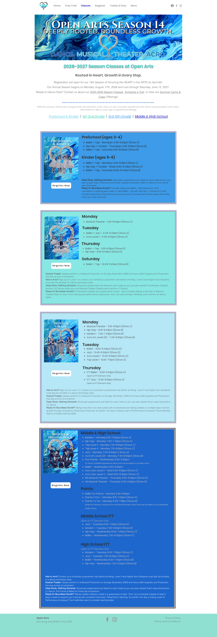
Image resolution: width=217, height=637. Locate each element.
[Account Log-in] (172, 5)
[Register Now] (61, 186)
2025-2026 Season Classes (106, 92)
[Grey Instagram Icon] (180, 5)
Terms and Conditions (167, 621)
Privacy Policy (173, 618)
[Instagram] (115, 619)
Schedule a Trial (134, 92)
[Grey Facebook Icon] (176, 5)
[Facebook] (107, 619)
